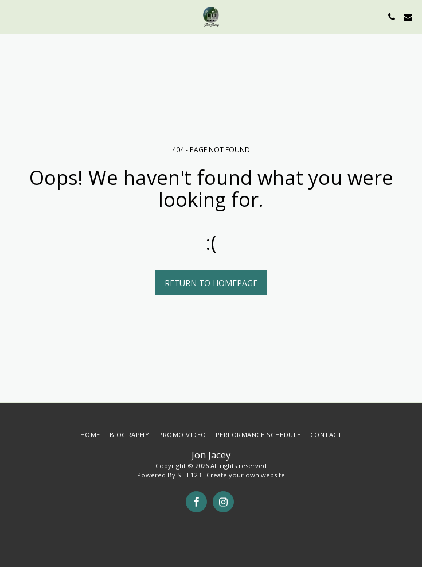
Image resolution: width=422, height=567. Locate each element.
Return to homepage (211, 282)
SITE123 (189, 474)
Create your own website (245, 474)
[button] (12, 16)
